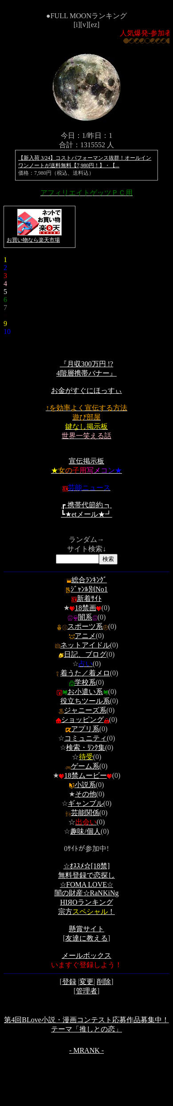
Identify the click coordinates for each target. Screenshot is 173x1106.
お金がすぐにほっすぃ (86, 390)
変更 (86, 981)
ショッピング (85, 719)
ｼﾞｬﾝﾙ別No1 (86, 589)
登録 (69, 981)
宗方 (86, 911)
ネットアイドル (85, 645)
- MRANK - (86, 1050)
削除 (104, 981)
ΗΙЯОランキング (86, 902)
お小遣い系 (85, 691)
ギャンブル (85, 803)
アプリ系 (85, 729)
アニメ (85, 635)
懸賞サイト (86, 929)
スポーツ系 (85, 626)
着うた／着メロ (85, 673)
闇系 (85, 617)
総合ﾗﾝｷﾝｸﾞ (86, 580)
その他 (85, 794)
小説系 (85, 784)
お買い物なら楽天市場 (33, 240)
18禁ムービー (85, 775)
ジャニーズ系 (85, 710)
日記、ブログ (85, 654)
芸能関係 (85, 812)
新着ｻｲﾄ (86, 598)
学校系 (85, 682)
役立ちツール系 (85, 701)
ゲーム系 (85, 766)
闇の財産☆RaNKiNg (87, 893)
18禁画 (86, 608)
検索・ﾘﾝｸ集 (85, 747)
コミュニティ (85, 738)
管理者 (86, 991)
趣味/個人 (85, 831)
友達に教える (86, 938)
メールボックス (86, 955)
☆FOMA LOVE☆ (86, 884)
